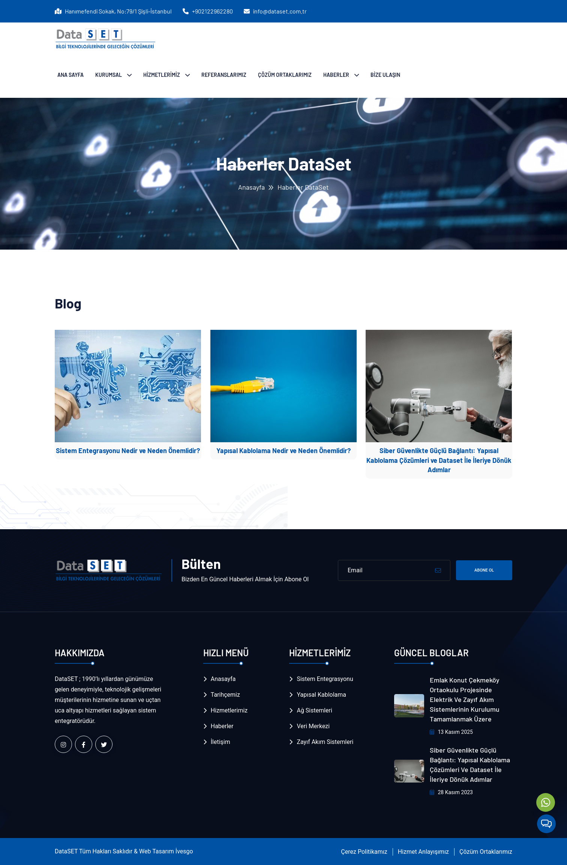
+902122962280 (212, 11)
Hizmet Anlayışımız (423, 851)
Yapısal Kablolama (321, 694)
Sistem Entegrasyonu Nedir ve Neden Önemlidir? (128, 450)
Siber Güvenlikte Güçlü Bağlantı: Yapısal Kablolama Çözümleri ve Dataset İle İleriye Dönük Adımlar (439, 460)
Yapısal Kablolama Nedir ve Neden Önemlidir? (283, 450)
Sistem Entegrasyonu (325, 678)
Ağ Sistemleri (314, 710)
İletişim (220, 741)
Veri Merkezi (313, 726)
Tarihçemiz (225, 694)
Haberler (222, 726)
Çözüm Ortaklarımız (485, 851)
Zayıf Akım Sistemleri (325, 741)
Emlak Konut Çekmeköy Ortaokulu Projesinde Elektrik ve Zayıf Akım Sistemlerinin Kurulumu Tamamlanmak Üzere (465, 699)
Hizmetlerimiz (229, 710)
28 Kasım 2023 (451, 792)
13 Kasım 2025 (451, 732)
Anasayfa (251, 187)
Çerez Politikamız (364, 851)
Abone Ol (484, 570)
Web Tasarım (156, 851)
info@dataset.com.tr (279, 11)
